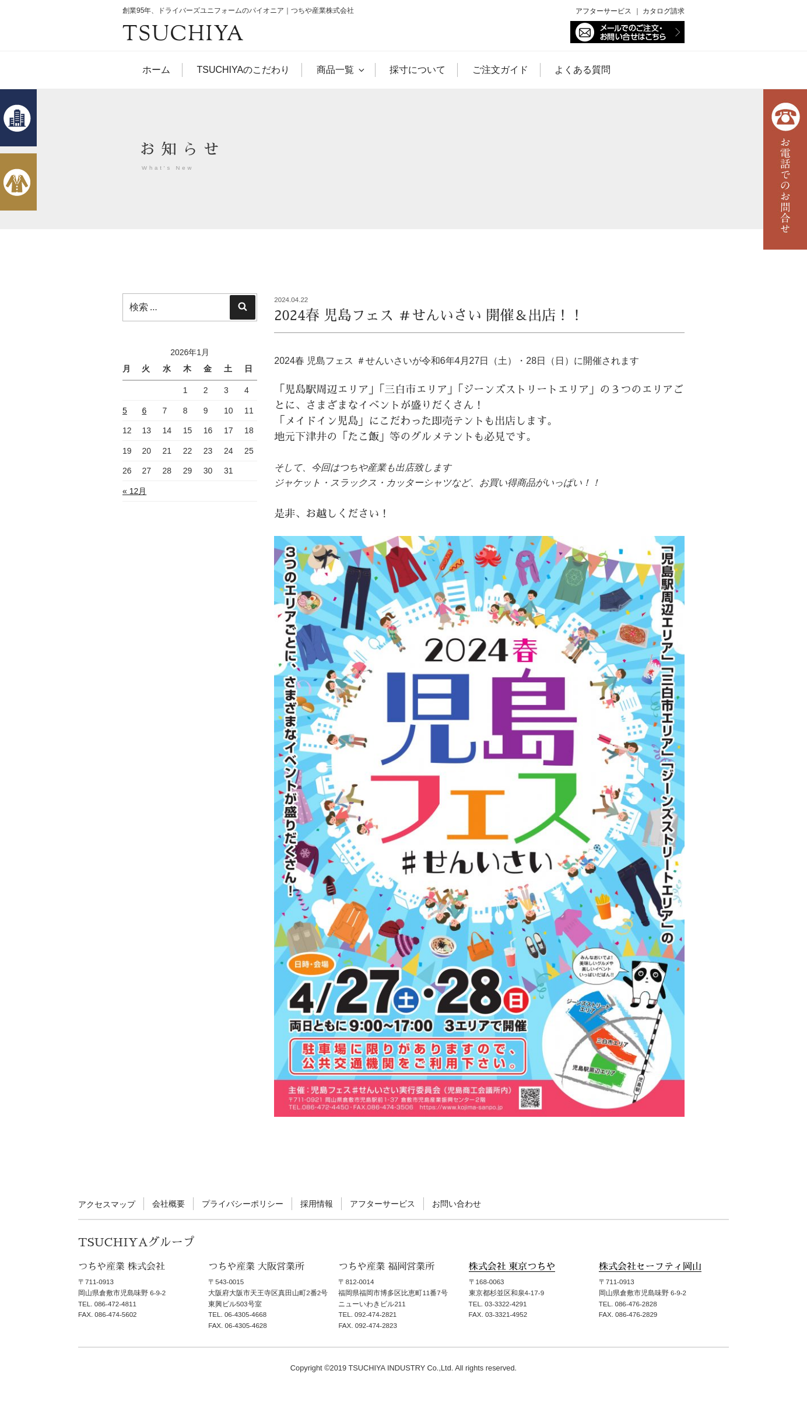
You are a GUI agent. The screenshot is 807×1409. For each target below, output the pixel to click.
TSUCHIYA (183, 35)
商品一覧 (340, 70)
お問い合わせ (456, 1203)
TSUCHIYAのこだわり (243, 70)
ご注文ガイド (500, 70)
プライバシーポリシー (242, 1203)
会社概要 (168, 1203)
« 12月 (134, 491)
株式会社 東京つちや (512, 1266)
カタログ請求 (664, 11)
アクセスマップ (106, 1204)
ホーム (156, 70)
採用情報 (316, 1203)
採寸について (417, 70)
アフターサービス (603, 11)
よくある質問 (582, 70)
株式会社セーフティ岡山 (650, 1266)
